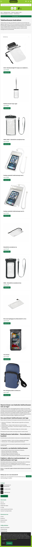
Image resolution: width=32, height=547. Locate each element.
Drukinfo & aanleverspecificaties (7, 509)
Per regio (2, 507)
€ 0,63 (6, 105)
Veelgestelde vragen (4, 505)
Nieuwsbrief (3, 503)
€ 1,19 (6, 285)
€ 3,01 (6, 392)
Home (2, 12)
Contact (2, 516)
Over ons (2, 502)
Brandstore (3, 518)
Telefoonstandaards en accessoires (7, 13)
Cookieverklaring (4, 529)
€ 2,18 (6, 356)
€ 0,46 (6, 69)
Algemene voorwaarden (5, 527)
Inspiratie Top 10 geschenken (6, 510)
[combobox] (16, 5)
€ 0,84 (6, 177)
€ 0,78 (6, 141)
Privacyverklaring (4, 531)
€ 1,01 (6, 213)
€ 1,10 (6, 249)
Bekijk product (7, 72)
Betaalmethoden (4, 520)
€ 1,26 (6, 320)
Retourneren (3, 521)
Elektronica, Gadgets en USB (16, 12)
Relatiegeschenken (7, 12)
